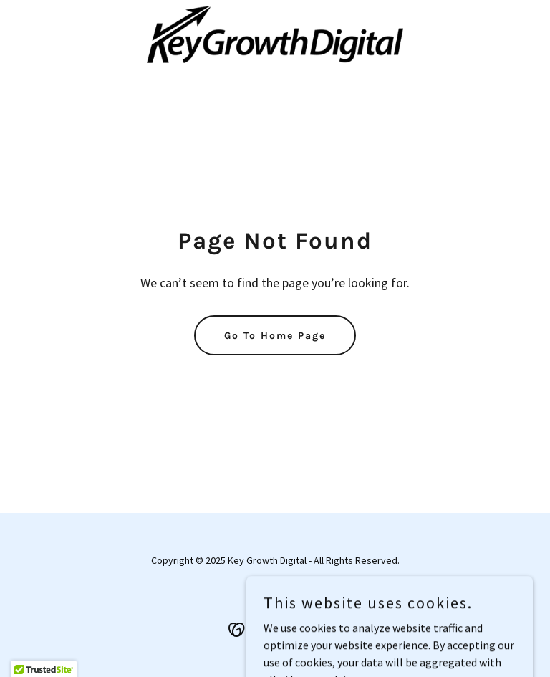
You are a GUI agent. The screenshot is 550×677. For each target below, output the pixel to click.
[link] (275, 34)
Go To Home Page (275, 336)
